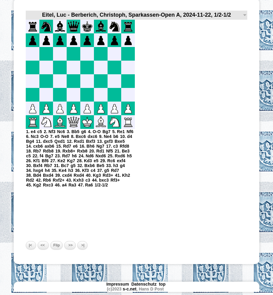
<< (43, 245)
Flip (56, 245)
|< (31, 245)
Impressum (117, 284)
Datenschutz (143, 284)
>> (69, 245)
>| (82, 245)
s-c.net (129, 289)
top (163, 284)
